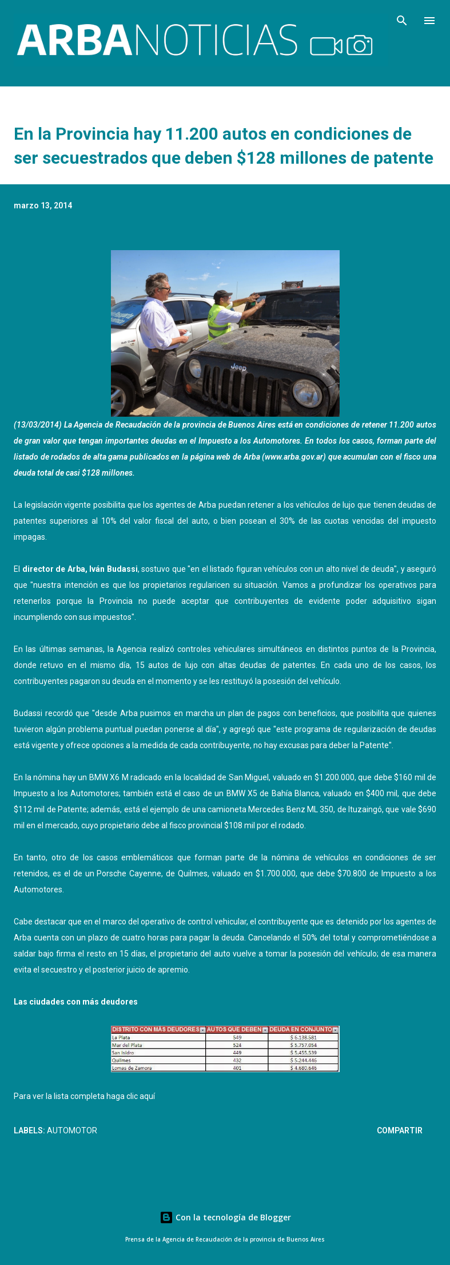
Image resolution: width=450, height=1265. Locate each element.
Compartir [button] (400, 1130)
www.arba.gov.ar (294, 456)
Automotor (72, 1130)
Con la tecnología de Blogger (225, 1217)
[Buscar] (402, 20)
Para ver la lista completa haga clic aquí (84, 1096)
